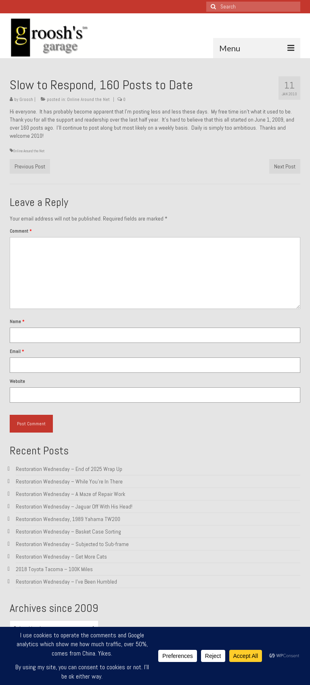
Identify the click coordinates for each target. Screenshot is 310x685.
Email (17, 351)
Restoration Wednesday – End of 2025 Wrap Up (69, 469)
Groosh (26, 99)
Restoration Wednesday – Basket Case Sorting (68, 531)
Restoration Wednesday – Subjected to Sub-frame (72, 544)
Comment (20, 231)
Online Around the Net (88, 99)
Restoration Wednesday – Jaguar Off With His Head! (74, 506)
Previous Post (30, 166)
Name (17, 321)
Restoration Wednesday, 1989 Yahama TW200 (68, 519)
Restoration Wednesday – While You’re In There (69, 481)
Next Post (284, 166)
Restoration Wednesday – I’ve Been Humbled (66, 581)
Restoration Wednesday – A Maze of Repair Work (70, 494)
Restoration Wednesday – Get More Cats (61, 556)
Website (17, 381)
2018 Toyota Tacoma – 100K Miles (54, 569)
